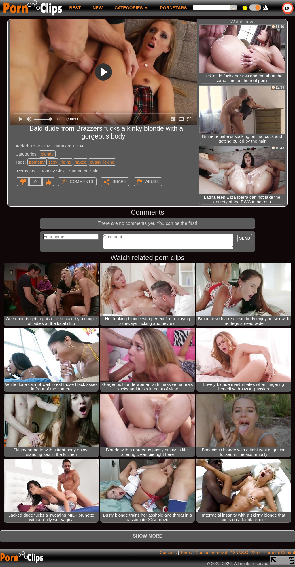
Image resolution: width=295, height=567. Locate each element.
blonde (47, 153)
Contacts (168, 552)
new (97, 7)
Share (119, 181)
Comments (81, 181)
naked (80, 162)
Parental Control (279, 552)
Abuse (152, 181)
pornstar (37, 162)
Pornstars (173, 7)
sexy (52, 162)
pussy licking (102, 162)
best (75, 7)
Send (244, 238)
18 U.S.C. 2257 (245, 552)
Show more (147, 536)
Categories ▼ (131, 7)
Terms (186, 552)
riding (66, 162)
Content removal (211, 552)
